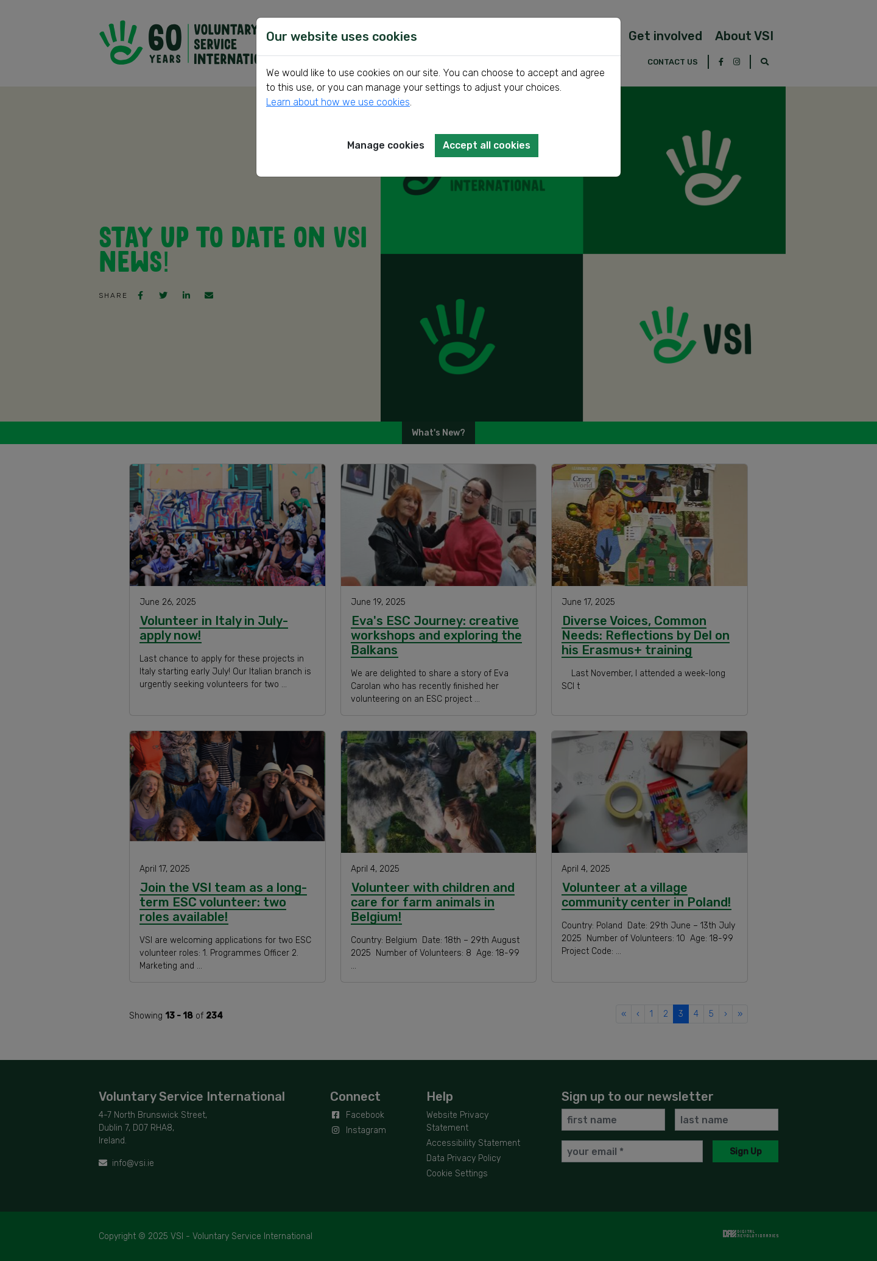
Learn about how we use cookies (338, 102)
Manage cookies (385, 145)
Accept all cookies (486, 145)
